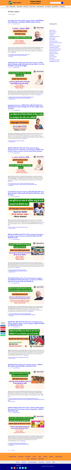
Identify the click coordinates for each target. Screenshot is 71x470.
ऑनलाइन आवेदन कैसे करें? (13, 399)
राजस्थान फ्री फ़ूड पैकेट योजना (24, 444)
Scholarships (62, 6)
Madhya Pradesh (58, 456)
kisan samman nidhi (17, 55)
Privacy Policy (41, 462)
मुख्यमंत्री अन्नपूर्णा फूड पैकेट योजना (14, 444)
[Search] (62, 3)
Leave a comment (12, 141)
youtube (3, 327)
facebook (3, 325)
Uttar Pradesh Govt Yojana (23, 227)
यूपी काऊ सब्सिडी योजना (29, 399)
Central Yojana (19, 6)
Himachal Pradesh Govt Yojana (55, 42)
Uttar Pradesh (41, 458)
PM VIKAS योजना (11, 314)
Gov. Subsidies (48, 6)
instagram (3, 329)
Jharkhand (45, 456)
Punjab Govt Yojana (53, 52)
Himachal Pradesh (12, 456)
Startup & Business (40, 6)
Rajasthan (51, 456)
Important (51, 44)
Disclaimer (24, 462)
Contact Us (48, 462)
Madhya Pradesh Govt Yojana (29, 183)
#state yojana (25, 184)
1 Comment (11, 56)
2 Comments (11, 445)
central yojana (11, 55)
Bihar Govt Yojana (52, 31)
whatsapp (3, 335)
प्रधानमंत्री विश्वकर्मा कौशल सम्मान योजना (29, 314)
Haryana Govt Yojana (22, 269)
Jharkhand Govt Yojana (54, 47)
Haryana (34, 456)
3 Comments (11, 185)
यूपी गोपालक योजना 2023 (37, 399)
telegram (3, 333)
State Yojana (25, 6)
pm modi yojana (24, 55)
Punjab (39, 456)
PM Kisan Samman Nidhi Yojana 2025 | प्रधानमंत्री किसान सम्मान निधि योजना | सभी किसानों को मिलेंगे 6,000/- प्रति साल (26, 21)
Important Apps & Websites (54, 45)
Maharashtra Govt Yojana (54, 50)
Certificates (51, 34)
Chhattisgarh (28, 456)
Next (13, 450)
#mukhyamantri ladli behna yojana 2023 (16, 184)
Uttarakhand (20, 456)
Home (7, 6)
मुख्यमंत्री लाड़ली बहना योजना (32, 184)
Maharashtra (33, 458)
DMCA (54, 462)
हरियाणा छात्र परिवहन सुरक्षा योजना (22, 270)
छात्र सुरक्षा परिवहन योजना (13, 270)
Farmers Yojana (32, 6)
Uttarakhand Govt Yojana (54, 61)
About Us (18, 462)
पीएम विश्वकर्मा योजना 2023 (18, 314)
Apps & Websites (55, 6)
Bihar (28, 458)
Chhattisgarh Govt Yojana (54, 36)
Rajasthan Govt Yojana (22, 443)
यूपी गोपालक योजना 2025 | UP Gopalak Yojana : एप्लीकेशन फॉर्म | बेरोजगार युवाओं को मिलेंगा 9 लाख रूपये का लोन (25, 365)
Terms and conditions (32, 462)
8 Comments (11, 315)
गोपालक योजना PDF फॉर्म (21, 399)
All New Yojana (13, 6)
